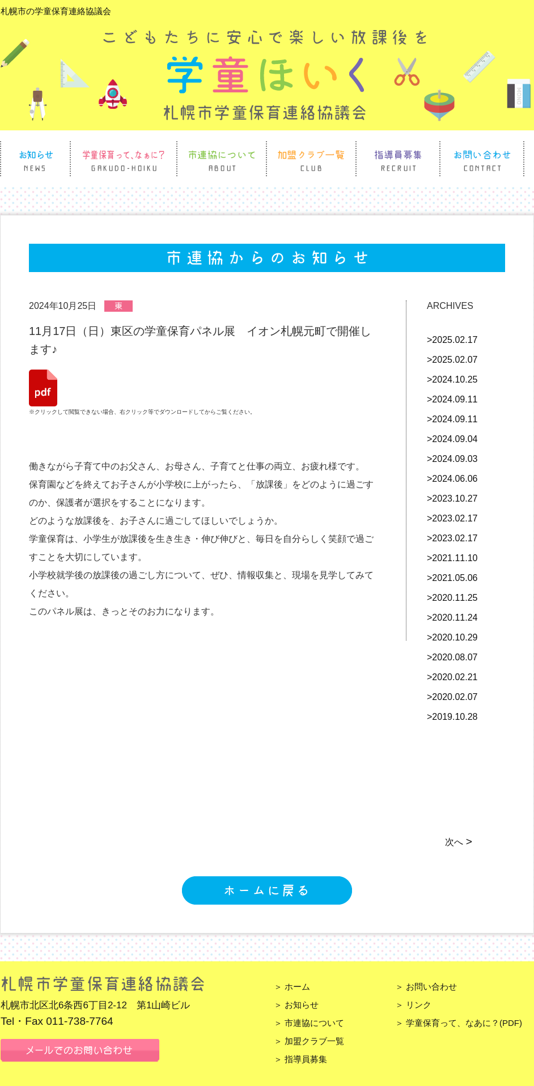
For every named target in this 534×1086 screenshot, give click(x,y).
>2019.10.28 (452, 717)
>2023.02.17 (452, 518)
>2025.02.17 (452, 340)
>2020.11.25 (452, 598)
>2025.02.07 (452, 359)
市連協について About (221, 158)
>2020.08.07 (452, 657)
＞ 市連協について (309, 1023)
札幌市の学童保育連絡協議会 (56, 11)
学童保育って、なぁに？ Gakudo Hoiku (123, 158)
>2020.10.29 (452, 637)
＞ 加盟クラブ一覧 (309, 1041)
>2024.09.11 (452, 399)
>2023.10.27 (452, 498)
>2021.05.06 (452, 578)
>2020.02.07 (452, 697)
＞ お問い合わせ (426, 986)
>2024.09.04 (452, 439)
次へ (457, 842)
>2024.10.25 (452, 379)
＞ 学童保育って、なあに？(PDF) (458, 1023)
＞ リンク (413, 1004)
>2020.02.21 (452, 677)
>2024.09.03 (452, 459)
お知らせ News (35, 158)
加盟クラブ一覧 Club (311, 158)
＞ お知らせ (296, 1004)
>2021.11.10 (452, 558)
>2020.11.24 (452, 617)
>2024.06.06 (452, 478)
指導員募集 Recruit (398, 158)
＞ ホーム (292, 986)
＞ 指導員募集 (300, 1059)
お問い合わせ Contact (481, 158)
